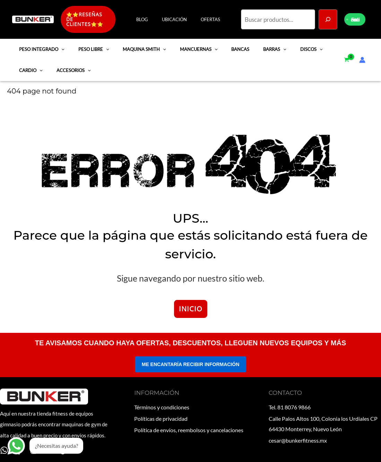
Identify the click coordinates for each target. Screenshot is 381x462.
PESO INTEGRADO (40, 46)
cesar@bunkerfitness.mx (298, 434)
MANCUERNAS (191, 46)
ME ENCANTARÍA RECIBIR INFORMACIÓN (191, 361)
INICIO (190, 306)
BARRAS (263, 46)
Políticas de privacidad (161, 414)
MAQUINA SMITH (139, 46)
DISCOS (298, 46)
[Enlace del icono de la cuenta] (364, 57)
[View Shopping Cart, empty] (346, 57)
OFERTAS (213, 18)
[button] (95, 18)
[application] (60, 46)
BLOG (154, 18)
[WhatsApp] (4, 447)
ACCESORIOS (70, 67)
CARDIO (30, 67)
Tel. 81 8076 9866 (290, 403)
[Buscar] (328, 18)
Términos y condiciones (161, 403)
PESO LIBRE (90, 46)
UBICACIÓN (181, 18)
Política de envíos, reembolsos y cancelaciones (188, 424)
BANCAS (231, 46)
